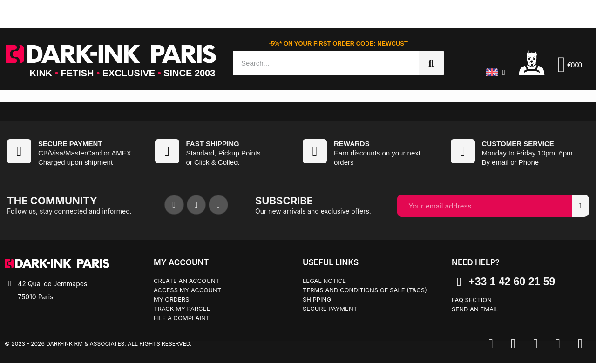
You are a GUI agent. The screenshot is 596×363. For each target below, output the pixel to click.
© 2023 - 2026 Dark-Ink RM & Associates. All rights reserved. (98, 343)
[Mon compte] (532, 62)
